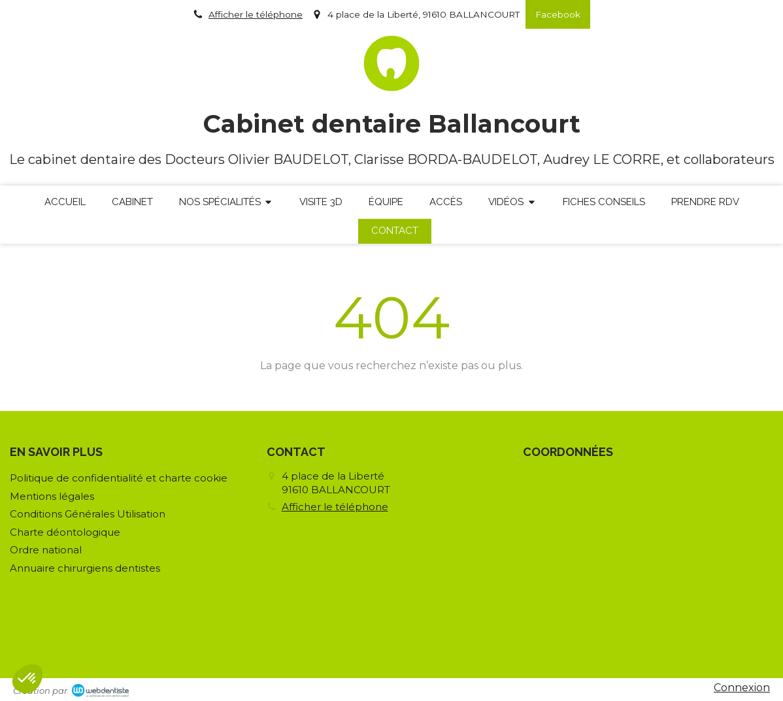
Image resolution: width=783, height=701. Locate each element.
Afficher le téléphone (255, 14)
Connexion (742, 687)
